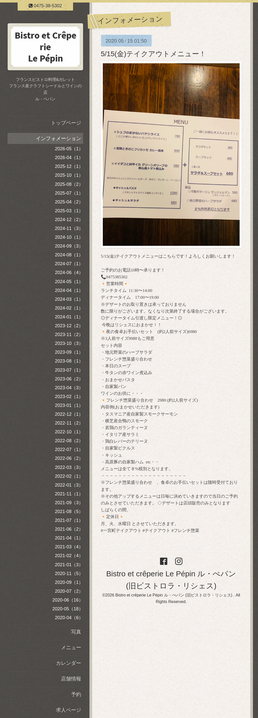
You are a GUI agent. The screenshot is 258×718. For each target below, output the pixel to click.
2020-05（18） (67, 608)
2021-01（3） (69, 564)
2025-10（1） (69, 175)
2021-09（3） (69, 502)
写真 (76, 632)
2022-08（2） (69, 440)
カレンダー (68, 663)
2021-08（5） (69, 511)
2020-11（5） (69, 573)
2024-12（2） (69, 219)
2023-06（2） (69, 378)
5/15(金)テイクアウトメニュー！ (153, 54)
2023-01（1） (69, 405)
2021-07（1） (69, 520)
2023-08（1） (69, 361)
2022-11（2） (69, 423)
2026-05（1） (69, 148)
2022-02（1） (69, 476)
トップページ (66, 123)
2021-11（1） (69, 493)
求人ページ (68, 710)
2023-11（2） (69, 334)
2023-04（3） (69, 387)
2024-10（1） (69, 237)
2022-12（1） (69, 414)
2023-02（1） (69, 396)
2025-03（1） (69, 210)
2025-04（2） (69, 201)
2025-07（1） (69, 193)
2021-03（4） (69, 546)
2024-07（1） (69, 263)
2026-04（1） (69, 157)
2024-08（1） (69, 254)
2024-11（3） (69, 228)
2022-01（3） (69, 485)
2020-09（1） (69, 582)
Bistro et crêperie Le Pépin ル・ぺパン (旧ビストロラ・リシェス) (174, 595)
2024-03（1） (69, 299)
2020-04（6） (69, 617)
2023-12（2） (69, 325)
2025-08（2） (69, 184)
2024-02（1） (69, 308)
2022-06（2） (69, 458)
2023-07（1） (69, 370)
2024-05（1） (69, 281)
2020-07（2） (69, 591)
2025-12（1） (69, 166)
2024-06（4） (69, 272)
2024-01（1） (69, 316)
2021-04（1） (69, 538)
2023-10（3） (69, 343)
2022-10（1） (69, 431)
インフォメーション (58, 138)
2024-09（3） (69, 246)
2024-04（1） (69, 290)
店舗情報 (71, 678)
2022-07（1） (69, 449)
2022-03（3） (69, 467)
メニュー (71, 647)
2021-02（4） (69, 555)
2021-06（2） (69, 529)
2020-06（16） (67, 600)
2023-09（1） (69, 352)
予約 (76, 694)
